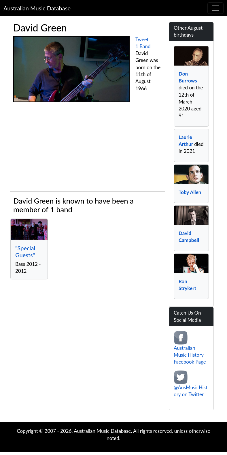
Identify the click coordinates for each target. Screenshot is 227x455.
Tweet (142, 39)
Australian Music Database (37, 8)
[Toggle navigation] (215, 8)
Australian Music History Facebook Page (190, 355)
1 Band (143, 46)
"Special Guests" (25, 251)
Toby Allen (190, 192)
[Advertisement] (87, 148)
